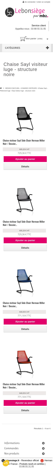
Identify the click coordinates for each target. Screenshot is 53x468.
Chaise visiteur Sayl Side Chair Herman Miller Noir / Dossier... (24, 142)
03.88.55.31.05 (26, 466)
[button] (6, 463)
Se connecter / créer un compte (36, 2)
